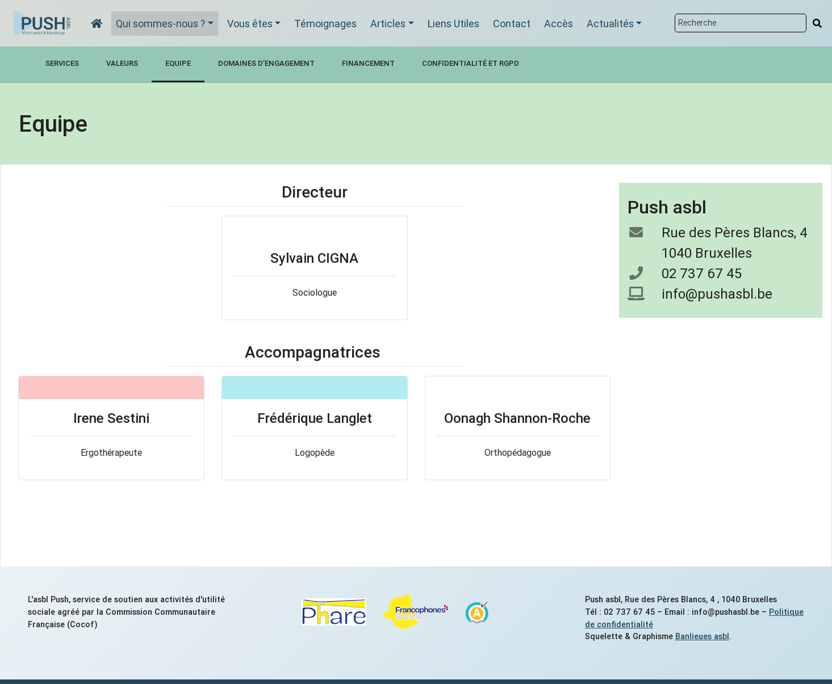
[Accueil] (96, 23)
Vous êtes (250, 23)
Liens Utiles (453, 23)
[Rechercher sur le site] (740, 23)
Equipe (178, 63)
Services (62, 63)
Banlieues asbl (702, 636)
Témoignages (325, 23)
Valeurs (122, 63)
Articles (387, 23)
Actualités (610, 23)
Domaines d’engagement (266, 63)
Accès (558, 23)
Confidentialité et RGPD (470, 63)
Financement (368, 63)
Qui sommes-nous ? (160, 23)
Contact (511, 23)
